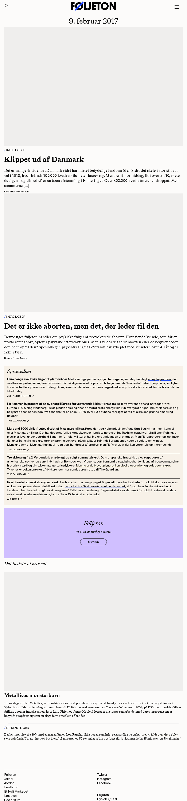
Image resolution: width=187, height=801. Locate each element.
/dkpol (8, 779)
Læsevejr (10, 796)
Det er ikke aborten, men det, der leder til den (81, 326)
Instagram (104, 779)
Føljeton (10, 775)
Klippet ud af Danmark (44, 159)
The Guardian (18, 420)
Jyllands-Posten (20, 396)
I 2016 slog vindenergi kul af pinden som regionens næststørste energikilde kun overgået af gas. (84, 408)
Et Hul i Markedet (16, 791)
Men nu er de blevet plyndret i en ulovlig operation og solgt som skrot (123, 466)
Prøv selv (93, 542)
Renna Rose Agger (15, 358)
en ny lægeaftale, (160, 379)
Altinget (14, 499)
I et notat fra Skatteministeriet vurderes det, (95, 486)
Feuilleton (11, 787)
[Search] (7, 6)
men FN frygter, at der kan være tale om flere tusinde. (136, 445)
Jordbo (9, 783)
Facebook (104, 783)
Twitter (102, 775)
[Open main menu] (177, 7)
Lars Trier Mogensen (16, 191)
